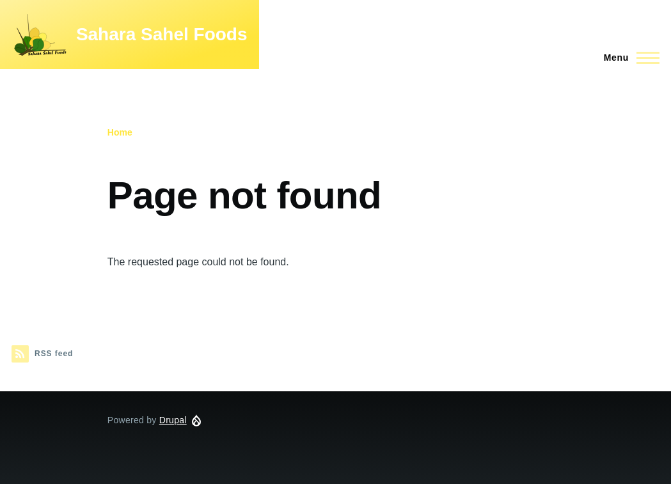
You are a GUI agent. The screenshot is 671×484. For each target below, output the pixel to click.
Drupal (173, 420)
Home (119, 132)
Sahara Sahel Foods (162, 34)
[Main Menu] (627, 57)
